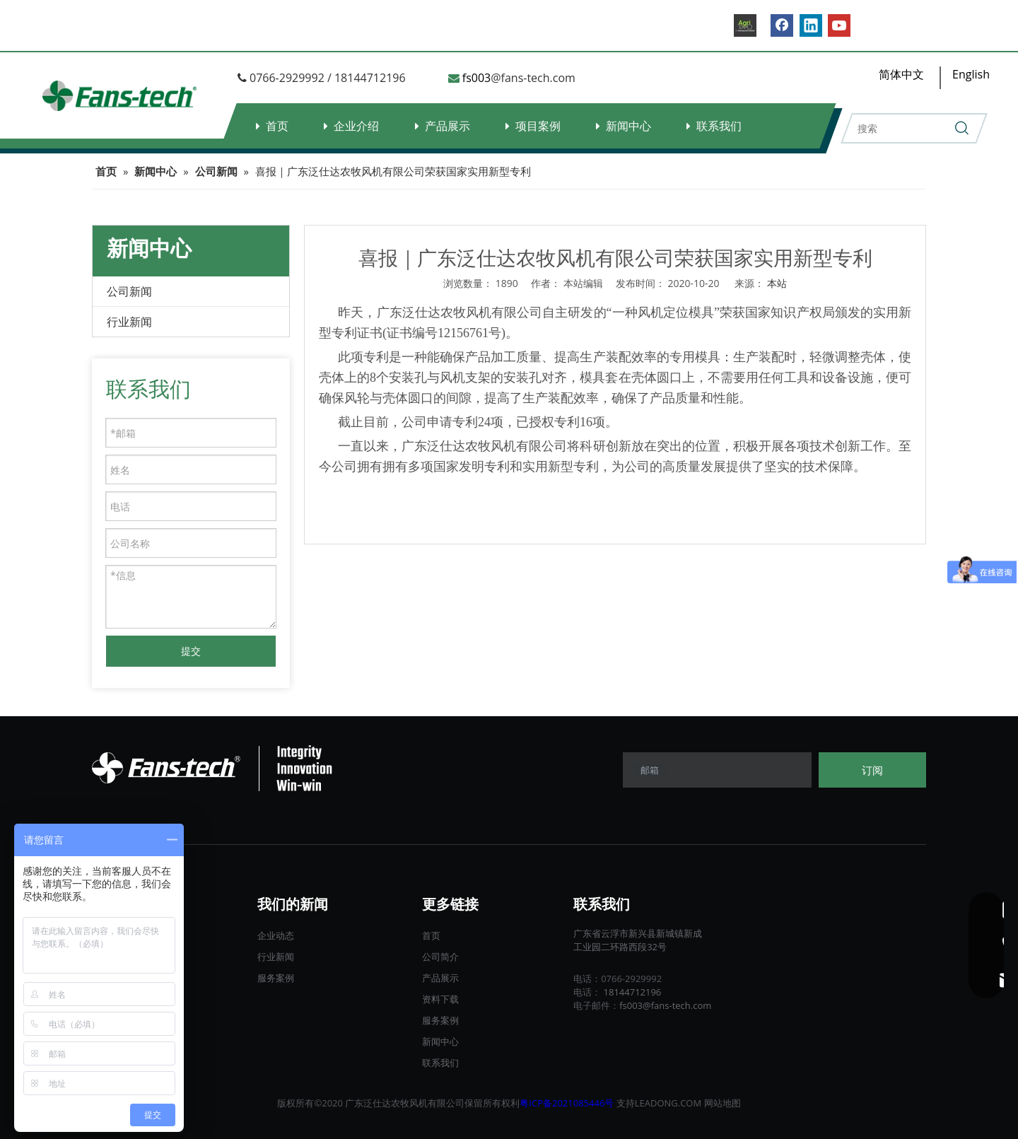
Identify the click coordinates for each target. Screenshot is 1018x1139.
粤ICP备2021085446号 (567, 1103)
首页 (277, 126)
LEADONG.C (660, 1103)
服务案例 (275, 977)
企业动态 (275, 935)
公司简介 (440, 956)
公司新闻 (129, 291)
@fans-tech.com (533, 78)
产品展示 (447, 126)
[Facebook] (782, 25)
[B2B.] (745, 25)
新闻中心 (628, 126)
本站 (777, 283)
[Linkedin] (811, 25)
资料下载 (440, 999)
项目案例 (538, 126)
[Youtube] (839, 25)
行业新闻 (129, 321)
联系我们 (719, 126)
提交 (191, 651)
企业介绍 (356, 126)
